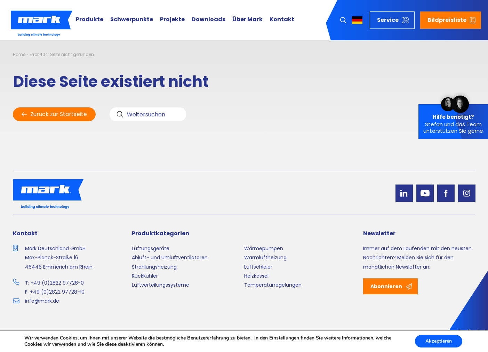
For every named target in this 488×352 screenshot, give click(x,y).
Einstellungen (284, 338)
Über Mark (247, 19)
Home (19, 54)
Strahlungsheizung (154, 266)
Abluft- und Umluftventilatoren (170, 257)
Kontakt (282, 19)
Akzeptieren (438, 341)
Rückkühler (145, 275)
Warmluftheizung (265, 257)
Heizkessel (256, 275)
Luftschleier (258, 266)
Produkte (89, 19)
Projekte (172, 19)
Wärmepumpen (263, 248)
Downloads (208, 19)
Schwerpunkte (131, 19)
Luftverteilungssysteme (160, 284)
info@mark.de (42, 300)
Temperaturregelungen (273, 284)
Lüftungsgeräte (150, 248)
